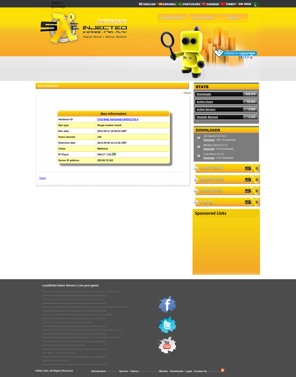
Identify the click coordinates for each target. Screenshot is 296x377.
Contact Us (200, 371)
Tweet (42, 178)
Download (209, 140)
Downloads (204, 94)
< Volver (186, 92)
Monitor (163, 371)
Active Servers (206, 109)
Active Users (205, 101)
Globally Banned (207, 117)
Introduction (98, 371)
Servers (123, 371)
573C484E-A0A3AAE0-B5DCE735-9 (117, 119)
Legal (188, 371)
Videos (134, 371)
